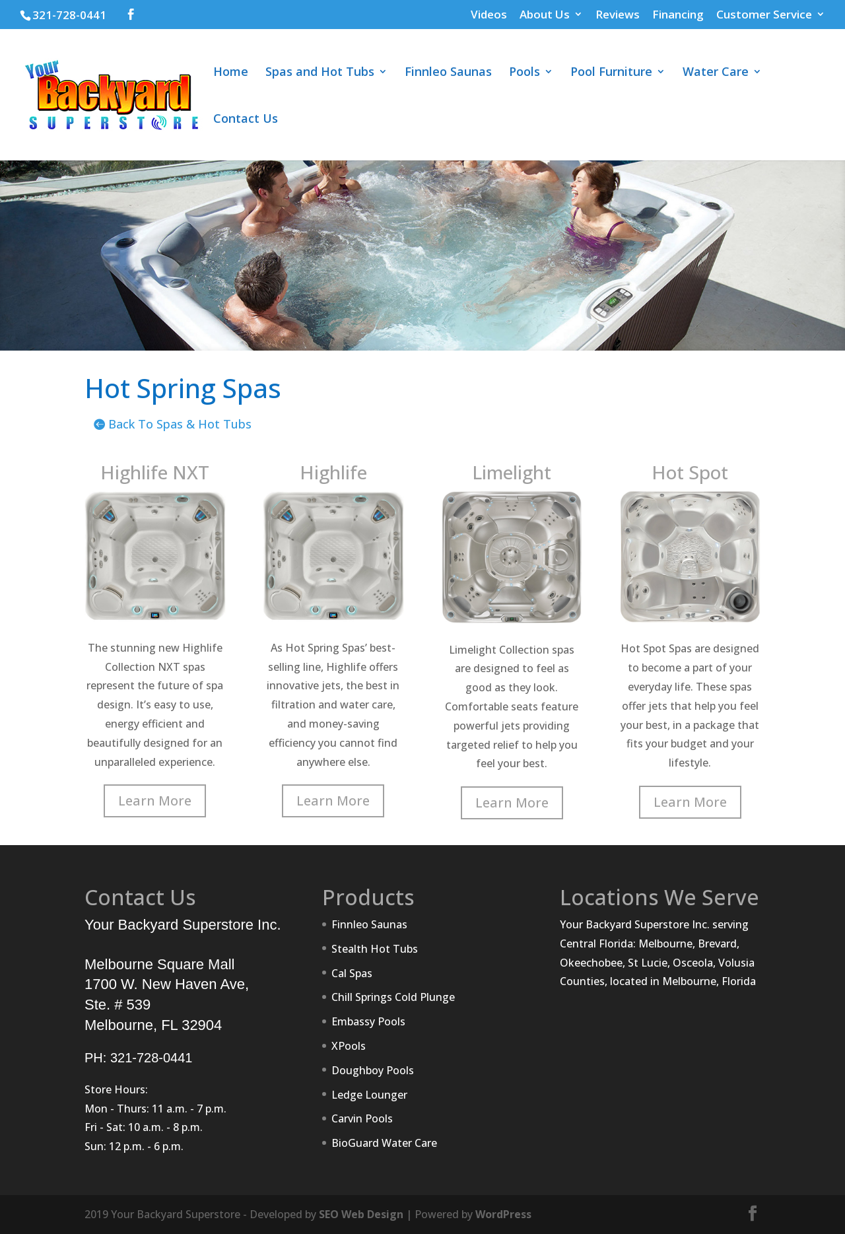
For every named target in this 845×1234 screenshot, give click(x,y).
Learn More (154, 800)
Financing (678, 15)
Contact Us (245, 120)
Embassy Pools (368, 1021)
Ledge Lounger (369, 1094)
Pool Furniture (611, 73)
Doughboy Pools (372, 1070)
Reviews (617, 15)
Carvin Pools (362, 1118)
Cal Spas (351, 973)
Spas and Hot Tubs (319, 73)
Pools (524, 73)
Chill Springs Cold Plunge (393, 997)
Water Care (716, 73)
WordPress (503, 1214)
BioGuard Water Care (384, 1143)
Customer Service (764, 15)
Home (230, 73)
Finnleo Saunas (448, 73)
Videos (489, 15)
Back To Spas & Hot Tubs (180, 424)
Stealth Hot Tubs (374, 949)
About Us (545, 15)
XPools (348, 1046)
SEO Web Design (361, 1214)
